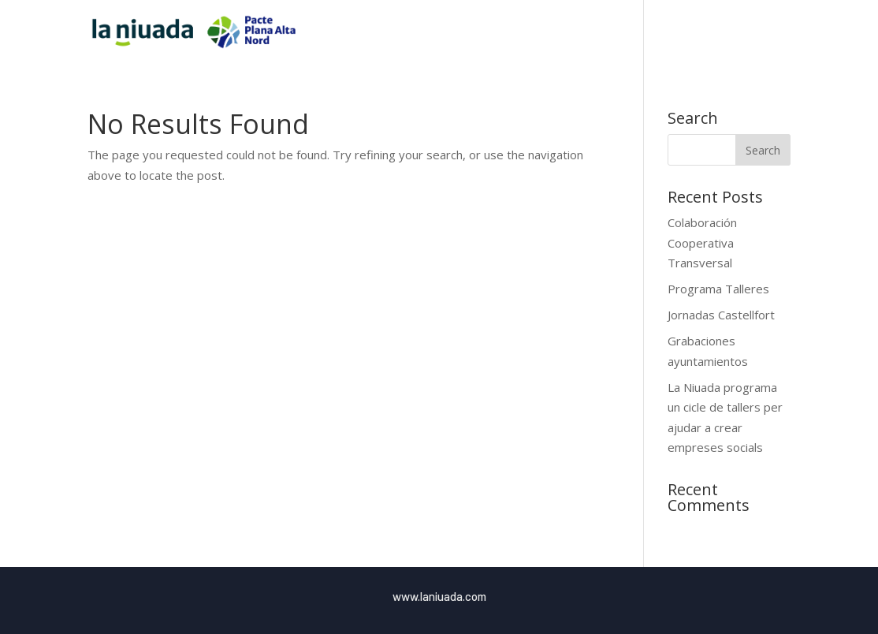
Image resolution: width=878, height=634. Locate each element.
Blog (747, 32)
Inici (567, 32)
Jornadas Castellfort (721, 315)
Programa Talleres (718, 288)
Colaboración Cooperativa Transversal (702, 242)
